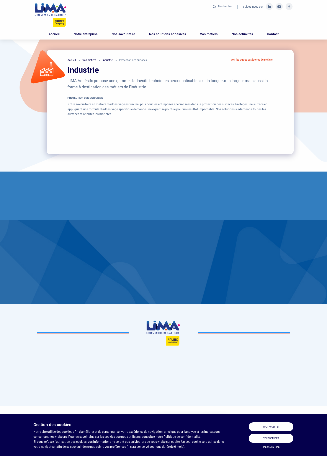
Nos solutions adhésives (167, 34)
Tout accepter (271, 426)
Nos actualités (242, 34)
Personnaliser (271, 447)
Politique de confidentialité (182, 437)
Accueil (54, 34)
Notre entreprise (86, 34)
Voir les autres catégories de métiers (252, 59)
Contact (273, 34)
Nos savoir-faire (123, 34)
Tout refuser (271, 438)
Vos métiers (209, 34)
